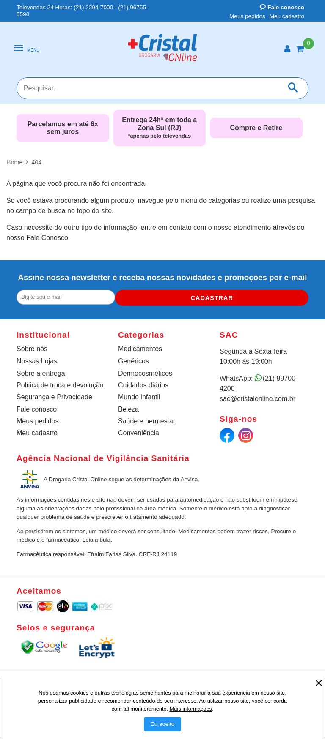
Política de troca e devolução (60, 385)
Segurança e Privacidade (54, 397)
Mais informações (191, 709)
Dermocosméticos (145, 373)
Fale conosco (282, 7)
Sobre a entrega (41, 373)
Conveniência (138, 432)
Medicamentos (140, 348)
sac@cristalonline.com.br (257, 398)
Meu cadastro (287, 16)
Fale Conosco (47, 237)
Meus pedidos (247, 16)
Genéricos (133, 361)
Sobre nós (32, 348)
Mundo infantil (139, 397)
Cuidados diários (143, 385)
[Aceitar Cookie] (163, 724)
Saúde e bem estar (146, 421)
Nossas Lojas (37, 361)
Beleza (128, 409)
